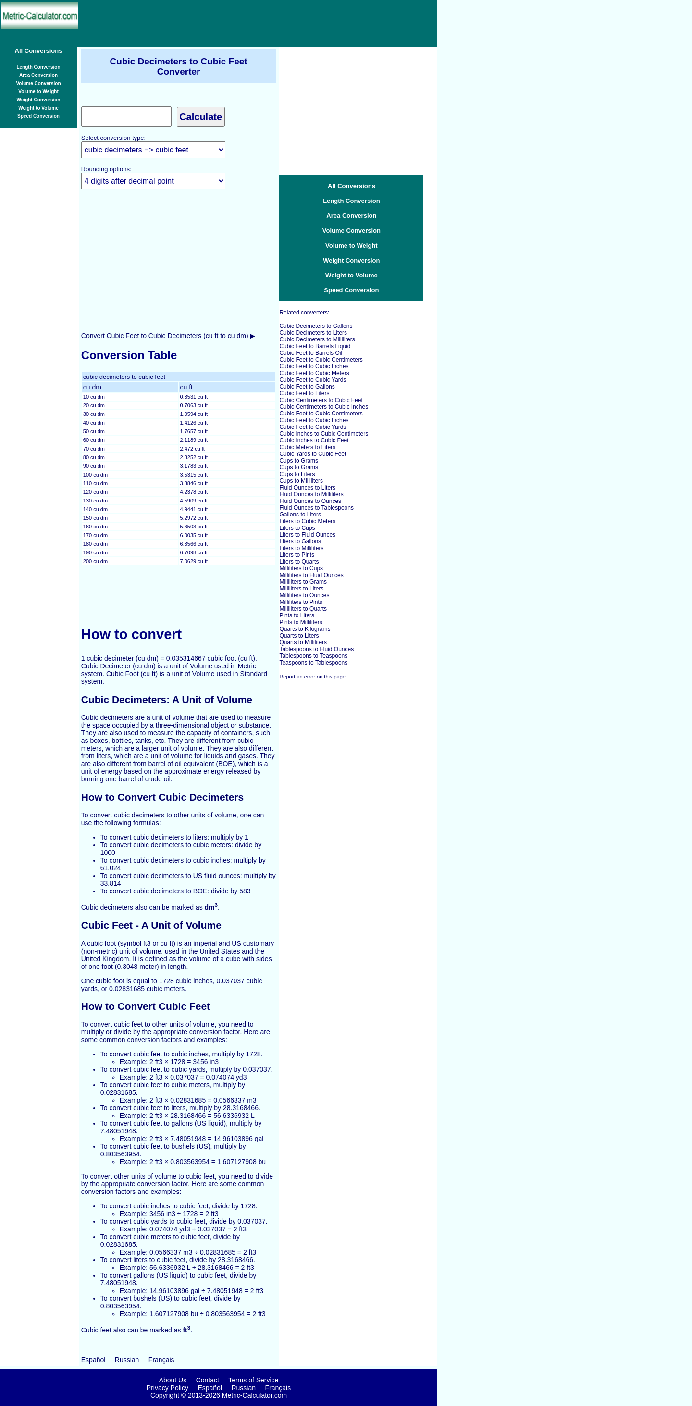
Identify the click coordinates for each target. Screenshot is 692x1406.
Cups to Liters (297, 474)
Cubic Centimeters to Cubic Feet (320, 400)
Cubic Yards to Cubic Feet (312, 454)
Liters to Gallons (300, 541)
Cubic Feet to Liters (304, 393)
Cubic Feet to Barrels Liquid (314, 346)
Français (161, 1360)
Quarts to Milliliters (303, 642)
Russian (127, 1360)
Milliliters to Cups (301, 568)
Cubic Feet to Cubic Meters (314, 373)
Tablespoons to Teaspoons (313, 656)
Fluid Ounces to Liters (307, 487)
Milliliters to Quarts (303, 608)
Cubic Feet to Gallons (306, 386)
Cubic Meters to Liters (307, 447)
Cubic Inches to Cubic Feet (313, 440)
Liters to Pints (296, 555)
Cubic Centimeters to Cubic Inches (323, 406)
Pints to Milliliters (300, 622)
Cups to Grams (298, 460)
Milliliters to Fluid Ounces (311, 575)
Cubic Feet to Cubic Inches (313, 366)
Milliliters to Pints (300, 602)
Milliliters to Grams (303, 581)
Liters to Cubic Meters (307, 521)
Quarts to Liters (299, 635)
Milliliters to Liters (301, 588)
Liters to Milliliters (301, 548)
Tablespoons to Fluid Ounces (316, 649)
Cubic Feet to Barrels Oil (310, 353)
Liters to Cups (297, 528)
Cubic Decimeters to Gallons (315, 326)
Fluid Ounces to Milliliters (311, 494)
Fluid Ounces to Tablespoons (316, 507)
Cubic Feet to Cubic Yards (312, 380)
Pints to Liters (296, 615)
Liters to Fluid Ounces (307, 534)
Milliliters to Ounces (304, 595)
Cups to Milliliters (301, 480)
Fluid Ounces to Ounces (310, 501)
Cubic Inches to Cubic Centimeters (323, 433)
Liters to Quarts (299, 561)
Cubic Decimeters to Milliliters (317, 339)
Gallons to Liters (300, 514)
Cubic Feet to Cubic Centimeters (320, 359)
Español (93, 1360)
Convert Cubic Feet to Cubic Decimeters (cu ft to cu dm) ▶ (168, 335)
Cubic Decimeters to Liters (313, 332)
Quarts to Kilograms (304, 629)
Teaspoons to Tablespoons (313, 662)
